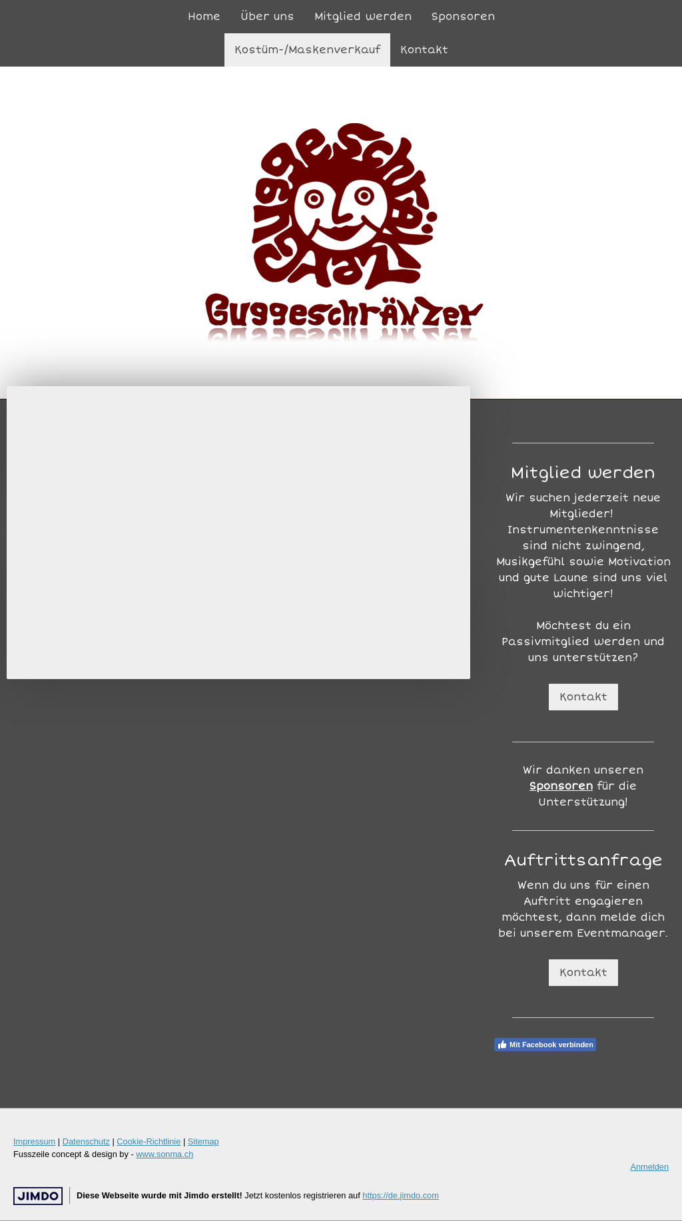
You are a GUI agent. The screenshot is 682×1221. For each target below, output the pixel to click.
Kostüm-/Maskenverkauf (307, 50)
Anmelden (649, 1167)
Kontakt (424, 50)
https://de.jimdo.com (400, 1195)
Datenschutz (86, 1141)
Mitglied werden (363, 16)
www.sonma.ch (164, 1154)
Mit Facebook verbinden (545, 1044)
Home (204, 16)
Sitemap (203, 1141)
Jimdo (38, 1196)
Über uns (267, 16)
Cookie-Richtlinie (148, 1141)
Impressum (34, 1141)
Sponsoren (463, 16)
